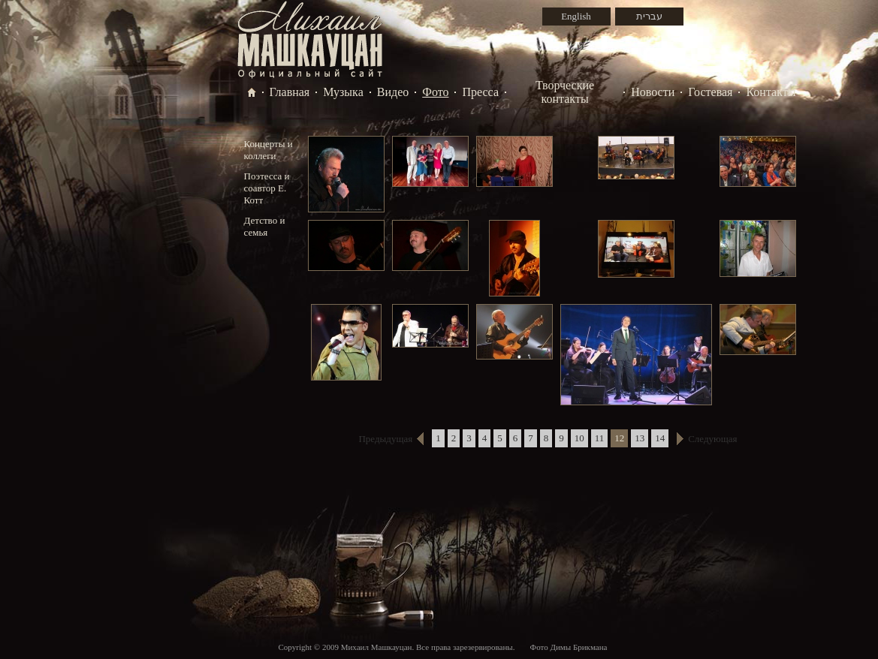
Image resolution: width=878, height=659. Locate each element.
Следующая (712, 438)
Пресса (480, 92)
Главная (290, 92)
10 (579, 438)
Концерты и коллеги (268, 149)
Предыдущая (385, 438)
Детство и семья (264, 226)
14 (660, 438)
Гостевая (710, 92)
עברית (649, 16)
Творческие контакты (565, 92)
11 (600, 438)
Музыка (343, 92)
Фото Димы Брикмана (568, 646)
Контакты (770, 92)
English (576, 16)
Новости (652, 92)
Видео (393, 92)
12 (619, 438)
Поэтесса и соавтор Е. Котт (267, 188)
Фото (435, 92)
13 (639, 438)
